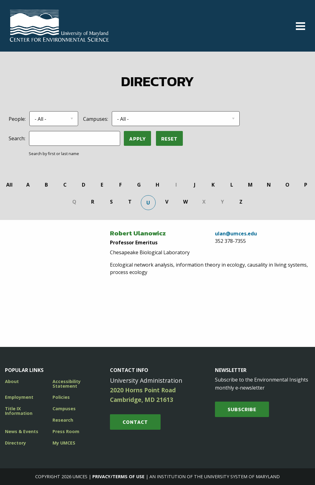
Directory (15, 443)
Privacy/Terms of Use (118, 476)
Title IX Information (18, 411)
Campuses (64, 408)
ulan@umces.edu (236, 233)
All (9, 184)
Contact (135, 422)
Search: (17, 138)
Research (62, 420)
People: (17, 119)
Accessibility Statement (66, 383)
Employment (19, 397)
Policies (61, 397)
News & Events (21, 431)
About (12, 381)
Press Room (65, 431)
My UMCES (63, 443)
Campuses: (95, 119)
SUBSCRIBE (242, 409)
